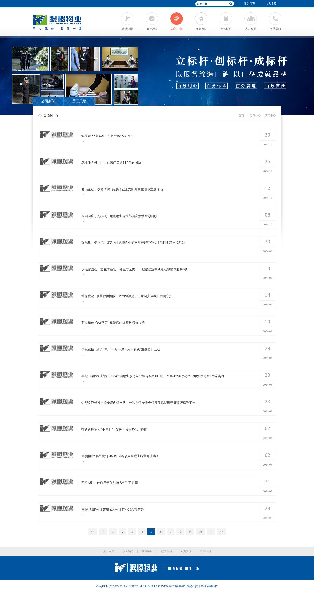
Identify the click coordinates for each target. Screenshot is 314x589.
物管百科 (226, 28)
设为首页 (249, 3)
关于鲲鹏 (108, 551)
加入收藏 (271, 3)
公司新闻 (48, 101)
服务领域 (152, 28)
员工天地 (79, 101)
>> (221, 531)
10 (200, 531)
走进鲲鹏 (127, 28)
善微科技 (212, 586)
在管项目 (201, 28)
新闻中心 (176, 28)
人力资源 (250, 28)
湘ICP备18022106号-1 (182, 586)
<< (92, 531)
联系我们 (275, 28)
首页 (241, 115)
